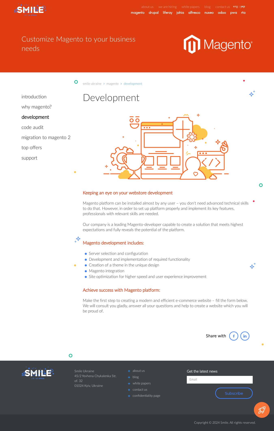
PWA (241, 13)
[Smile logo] (37, 372)
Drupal (161, 13)
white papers (142, 383)
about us (155, 7)
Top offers (31, 147)
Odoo (230, 13)
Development (35, 117)
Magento (145, 13)
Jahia (188, 13)
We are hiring (175, 7)
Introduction (33, 96)
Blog (215, 7)
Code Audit (32, 127)
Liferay (175, 13)
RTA (251, 13)
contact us (140, 389)
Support (29, 158)
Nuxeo (216, 13)
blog (136, 377)
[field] (220, 380)
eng (243, 6)
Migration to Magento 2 (46, 137)
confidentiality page (146, 395)
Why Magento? (36, 107)
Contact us (230, 7)
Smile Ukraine (92, 83)
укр (250, 6)
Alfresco (202, 13)
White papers (198, 7)
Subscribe (234, 393)
